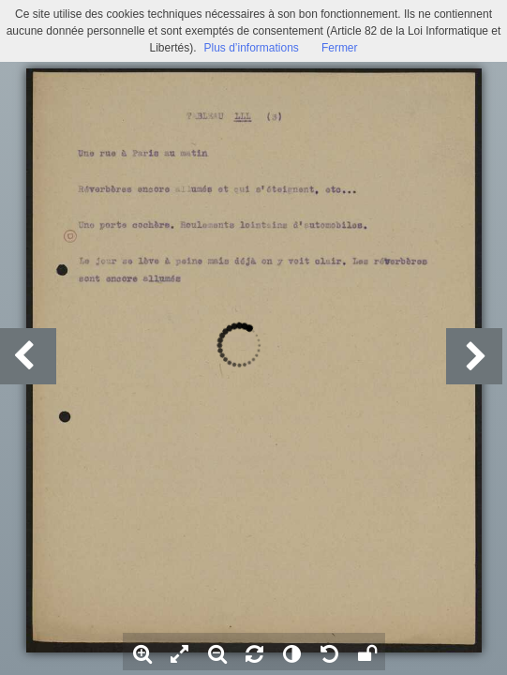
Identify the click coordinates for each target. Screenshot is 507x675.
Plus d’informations (250, 47)
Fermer (339, 47)
